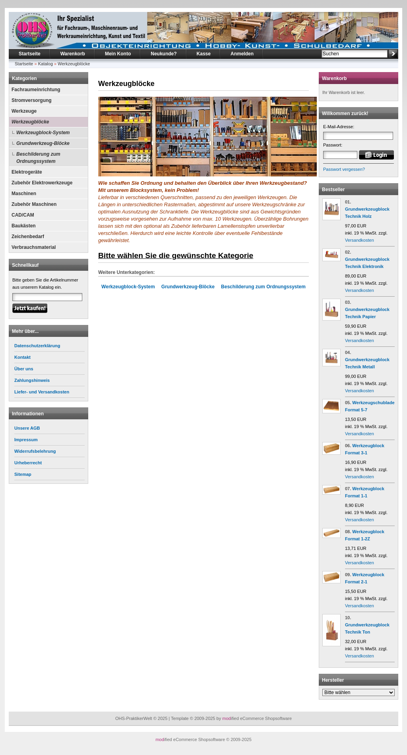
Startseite (30, 54)
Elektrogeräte (27, 172)
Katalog (45, 63)
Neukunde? (163, 54)
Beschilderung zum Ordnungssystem (38, 157)
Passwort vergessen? (344, 169)
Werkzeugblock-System (43, 132)
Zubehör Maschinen (34, 204)
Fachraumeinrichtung (36, 89)
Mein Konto (118, 54)
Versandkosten (359, 240)
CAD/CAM (23, 215)
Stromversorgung (32, 100)
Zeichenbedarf (28, 236)
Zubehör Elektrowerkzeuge (42, 183)
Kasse (204, 54)
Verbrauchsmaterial (34, 247)
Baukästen (24, 226)
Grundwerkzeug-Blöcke (43, 143)
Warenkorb (72, 54)
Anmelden (242, 54)
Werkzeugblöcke (74, 63)
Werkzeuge (24, 111)
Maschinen (24, 193)
